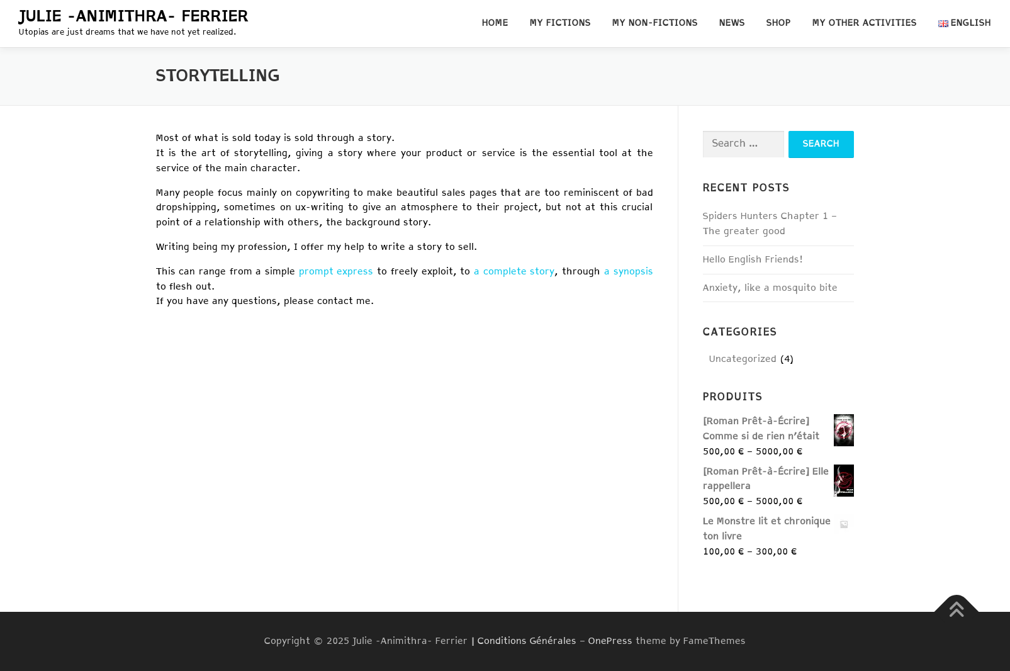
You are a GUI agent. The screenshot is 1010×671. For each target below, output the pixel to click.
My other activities (864, 23)
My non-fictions (655, 23)
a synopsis (628, 272)
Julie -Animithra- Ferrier (134, 17)
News (732, 23)
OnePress (610, 641)
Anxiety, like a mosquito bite (770, 288)
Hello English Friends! (753, 260)
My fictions (560, 23)
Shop (778, 23)
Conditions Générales (527, 641)
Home (495, 23)
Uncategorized (743, 359)
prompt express (336, 272)
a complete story (514, 272)
